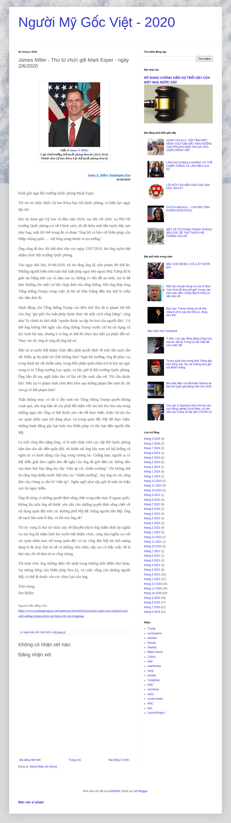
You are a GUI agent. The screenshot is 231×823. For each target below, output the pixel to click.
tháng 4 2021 (152, 565)
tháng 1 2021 (152, 579)
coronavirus (155, 633)
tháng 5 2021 (152, 560)
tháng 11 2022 (153, 485)
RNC (150, 703)
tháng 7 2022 (152, 504)
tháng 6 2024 (152, 453)
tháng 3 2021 (152, 569)
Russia (152, 642)
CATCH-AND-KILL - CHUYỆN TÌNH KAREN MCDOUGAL (188, 209)
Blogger (143, 791)
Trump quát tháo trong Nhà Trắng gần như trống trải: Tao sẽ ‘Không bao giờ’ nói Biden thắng (189, 364)
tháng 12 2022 (153, 481)
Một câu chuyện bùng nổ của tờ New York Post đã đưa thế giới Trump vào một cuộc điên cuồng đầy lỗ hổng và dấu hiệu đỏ (188, 291)
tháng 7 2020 (152, 607)
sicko (151, 694)
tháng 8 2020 (152, 602)
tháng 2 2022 (152, 527)
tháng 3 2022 (152, 523)
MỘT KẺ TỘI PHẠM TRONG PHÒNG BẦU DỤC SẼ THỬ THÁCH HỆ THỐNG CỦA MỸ (189, 233)
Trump (151, 628)
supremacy (154, 666)
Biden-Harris (155, 652)
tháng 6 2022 (152, 509)
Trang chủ (75, 760)
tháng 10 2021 (153, 546)
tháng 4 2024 (152, 462)
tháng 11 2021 (153, 541)
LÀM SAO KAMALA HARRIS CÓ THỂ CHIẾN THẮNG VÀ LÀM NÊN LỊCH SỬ (189, 166)
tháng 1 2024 (152, 471)
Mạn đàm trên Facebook (162, 331)
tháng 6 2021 (152, 555)
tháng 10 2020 (153, 593)
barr (150, 708)
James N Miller (79, 150)
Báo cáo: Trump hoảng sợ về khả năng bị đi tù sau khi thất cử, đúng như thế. (186, 312)
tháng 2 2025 (152, 443)
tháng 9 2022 (152, 495)
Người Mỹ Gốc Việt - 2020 (96, 22)
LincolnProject (156, 712)
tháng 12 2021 (153, 537)
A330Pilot (114, 791)
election (152, 638)
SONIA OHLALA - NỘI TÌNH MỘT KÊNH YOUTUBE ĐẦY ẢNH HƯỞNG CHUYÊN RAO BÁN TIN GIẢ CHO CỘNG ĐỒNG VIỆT (189, 145)
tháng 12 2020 (153, 583)
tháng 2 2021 (152, 574)
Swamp (152, 647)
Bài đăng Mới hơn (30, 760)
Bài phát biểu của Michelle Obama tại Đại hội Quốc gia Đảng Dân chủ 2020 (189, 385)
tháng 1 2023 (152, 476)
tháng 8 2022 (152, 499)
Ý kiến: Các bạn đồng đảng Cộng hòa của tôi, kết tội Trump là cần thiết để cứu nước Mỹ (189, 342)
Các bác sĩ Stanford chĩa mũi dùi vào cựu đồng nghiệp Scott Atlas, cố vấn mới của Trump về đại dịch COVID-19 (189, 409)
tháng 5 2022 (152, 513)
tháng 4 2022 (152, 518)
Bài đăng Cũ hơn (119, 760)
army (151, 670)
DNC (150, 684)
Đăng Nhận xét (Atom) (43, 766)
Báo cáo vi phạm (31, 802)
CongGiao (154, 680)
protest (152, 675)
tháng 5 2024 (152, 457)
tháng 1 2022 (152, 532)
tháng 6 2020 (152, 611)
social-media (155, 698)
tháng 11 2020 (153, 588)
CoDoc (152, 656)
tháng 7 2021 (152, 551)
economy (153, 689)
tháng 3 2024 (152, 467)
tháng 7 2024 (152, 448)
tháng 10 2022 (153, 490)
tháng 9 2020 (152, 597)
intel (150, 661)
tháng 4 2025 (152, 438)
